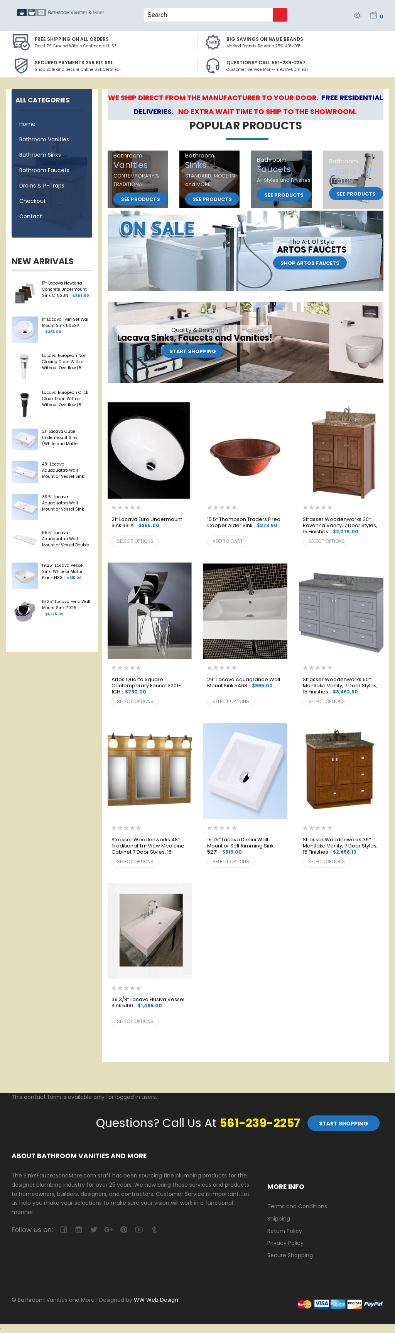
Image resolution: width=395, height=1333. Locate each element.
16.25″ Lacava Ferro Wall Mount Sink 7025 (66, 608)
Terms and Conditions (297, 1206)
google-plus (108, 1229)
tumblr (154, 1229)
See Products (140, 199)
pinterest (123, 1229)
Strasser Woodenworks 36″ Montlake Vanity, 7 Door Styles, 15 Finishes (340, 846)
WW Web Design (156, 1300)
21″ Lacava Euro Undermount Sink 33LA (146, 522)
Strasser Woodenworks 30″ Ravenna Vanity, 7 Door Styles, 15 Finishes (340, 525)
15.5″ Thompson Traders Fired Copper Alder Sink (243, 522)
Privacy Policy (285, 1243)
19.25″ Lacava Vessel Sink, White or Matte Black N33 (63, 572)
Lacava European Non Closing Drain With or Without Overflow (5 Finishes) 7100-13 (64, 362)
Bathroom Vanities (44, 139)
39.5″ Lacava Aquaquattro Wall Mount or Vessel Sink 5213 (63, 503)
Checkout (32, 201)
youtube (138, 1229)
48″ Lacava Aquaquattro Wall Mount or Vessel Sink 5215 (63, 471)
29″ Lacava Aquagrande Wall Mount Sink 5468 (243, 683)
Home (27, 124)
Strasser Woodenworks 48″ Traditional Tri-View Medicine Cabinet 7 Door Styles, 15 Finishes (147, 846)
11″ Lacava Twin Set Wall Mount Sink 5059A (65, 326)
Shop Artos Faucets (309, 263)
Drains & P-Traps (41, 185)
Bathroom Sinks (40, 155)
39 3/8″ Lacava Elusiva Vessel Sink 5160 (147, 1002)
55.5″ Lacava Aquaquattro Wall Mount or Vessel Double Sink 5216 (65, 539)
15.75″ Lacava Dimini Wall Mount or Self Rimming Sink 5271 (240, 846)
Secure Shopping (290, 1255)
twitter (93, 1229)
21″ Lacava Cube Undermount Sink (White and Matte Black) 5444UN (60, 438)
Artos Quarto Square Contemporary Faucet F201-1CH (146, 686)
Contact (30, 216)
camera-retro (78, 1229)
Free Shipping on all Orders (72, 39)
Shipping (278, 1218)
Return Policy (284, 1231)
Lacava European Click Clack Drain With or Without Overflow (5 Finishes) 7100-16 (65, 399)
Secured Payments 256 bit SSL (74, 62)
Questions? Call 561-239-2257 (266, 62)
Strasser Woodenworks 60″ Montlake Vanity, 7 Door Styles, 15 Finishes (340, 686)
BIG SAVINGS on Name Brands (264, 39)
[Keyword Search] (208, 15)
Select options (135, 541)
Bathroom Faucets (44, 170)
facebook (63, 1229)
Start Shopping (192, 351)
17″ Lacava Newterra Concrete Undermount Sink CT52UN (65, 289)
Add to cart (228, 541)
